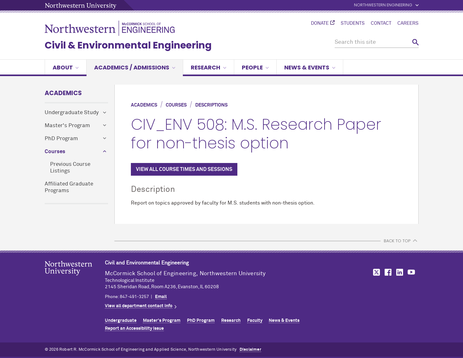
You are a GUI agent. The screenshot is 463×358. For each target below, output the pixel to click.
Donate (320, 23)
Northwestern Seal (75, 278)
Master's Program (67, 125)
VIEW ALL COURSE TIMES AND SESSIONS (184, 169)
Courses (55, 151)
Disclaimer (250, 350)
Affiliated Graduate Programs (69, 187)
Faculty (254, 320)
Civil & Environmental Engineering (128, 45)
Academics (63, 93)
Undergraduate (121, 320)
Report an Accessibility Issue (134, 328)
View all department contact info (138, 306)
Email (161, 297)
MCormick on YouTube (411, 272)
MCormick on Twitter (375, 272)
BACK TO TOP (397, 241)
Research (208, 67)
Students (353, 23)
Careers (408, 23)
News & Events (309, 67)
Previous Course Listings (70, 168)
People (255, 67)
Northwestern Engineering (383, 5)
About (66, 67)
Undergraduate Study (72, 112)
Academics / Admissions (134, 67)
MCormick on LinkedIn (399, 272)
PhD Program (61, 138)
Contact (381, 23)
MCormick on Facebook (387, 272)
